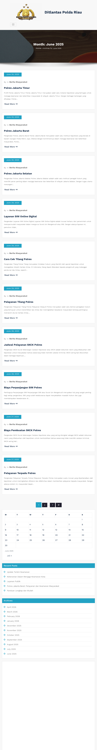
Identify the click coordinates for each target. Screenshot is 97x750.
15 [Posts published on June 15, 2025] (83, 487)
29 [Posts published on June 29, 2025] (83, 497)
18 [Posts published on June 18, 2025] (30, 492)
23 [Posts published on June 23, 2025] (6, 497)
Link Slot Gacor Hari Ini (14, 685)
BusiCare (58, 747)
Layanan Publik (13, 536)
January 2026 (12, 574)
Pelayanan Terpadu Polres (17, 434)
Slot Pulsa (9, 645)
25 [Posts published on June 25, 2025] (30, 497)
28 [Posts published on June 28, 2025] (70, 497)
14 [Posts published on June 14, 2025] (70, 487)
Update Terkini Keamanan (17, 527)
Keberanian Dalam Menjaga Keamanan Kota (23, 532)
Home (38, 42)
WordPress (42, 747)
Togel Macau (9, 640)
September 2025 (13, 592)
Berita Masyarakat (16, 74)
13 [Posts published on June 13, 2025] (57, 487)
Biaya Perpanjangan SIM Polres (20, 355)
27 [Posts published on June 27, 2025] (57, 497)
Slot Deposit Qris (11, 657)
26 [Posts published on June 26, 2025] (44, 497)
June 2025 (11, 605)
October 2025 (12, 587)
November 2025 (13, 583)
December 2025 (13, 579)
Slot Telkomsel (10, 720)
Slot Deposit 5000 (12, 702)
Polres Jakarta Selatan (16, 158)
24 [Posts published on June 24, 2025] (17, 497)
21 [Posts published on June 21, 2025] (70, 492)
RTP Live (8, 680)
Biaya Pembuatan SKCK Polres (19, 394)
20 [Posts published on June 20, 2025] (57, 492)
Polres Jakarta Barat (15, 119)
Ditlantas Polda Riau (60, 12)
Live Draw (8, 622)
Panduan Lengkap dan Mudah (18, 545)
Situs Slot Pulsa (11, 674)
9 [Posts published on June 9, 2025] (5, 487)
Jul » (9, 511)
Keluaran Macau (11, 662)
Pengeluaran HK (11, 731)
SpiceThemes (69, 747)
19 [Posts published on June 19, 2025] (43, 492)
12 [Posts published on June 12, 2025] (43, 487)
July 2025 (11, 601)
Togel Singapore (11, 651)
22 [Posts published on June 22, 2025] (83, 492)
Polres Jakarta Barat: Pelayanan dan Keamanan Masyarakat (30, 541)
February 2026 (12, 570)
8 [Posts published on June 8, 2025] (82, 483)
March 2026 (11, 565)
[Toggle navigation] (84, 12)
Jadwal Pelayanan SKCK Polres (20, 315)
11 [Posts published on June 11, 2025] (30, 487)
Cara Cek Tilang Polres (15, 237)
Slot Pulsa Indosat (12, 697)
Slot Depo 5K (10, 708)
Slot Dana (8, 617)
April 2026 (11, 561)
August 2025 (12, 596)
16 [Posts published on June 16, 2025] (6, 492)
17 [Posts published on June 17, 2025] (17, 492)
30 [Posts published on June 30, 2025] (6, 502)
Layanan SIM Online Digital (18, 197)
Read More (9, 95)
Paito (7, 634)
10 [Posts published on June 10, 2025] (17, 487)
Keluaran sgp (10, 628)
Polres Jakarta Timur (15, 79)
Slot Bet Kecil (10, 714)
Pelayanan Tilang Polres (16, 276)
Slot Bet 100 (9, 725)
